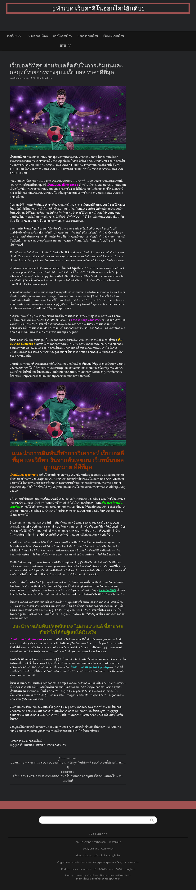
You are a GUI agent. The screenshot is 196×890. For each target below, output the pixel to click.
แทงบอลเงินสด (107, 590)
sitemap (65, 45)
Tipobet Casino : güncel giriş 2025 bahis (98, 855)
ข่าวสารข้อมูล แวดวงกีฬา (86, 320)
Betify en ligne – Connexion (98, 848)
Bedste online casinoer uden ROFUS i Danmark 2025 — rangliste (98, 869)
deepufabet (112, 878)
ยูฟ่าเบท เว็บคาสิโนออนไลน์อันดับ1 (98, 8)
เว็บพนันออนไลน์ (113, 36)
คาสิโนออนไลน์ (62, 36)
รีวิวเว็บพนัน (14, 36)
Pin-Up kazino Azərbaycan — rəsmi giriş (98, 842)
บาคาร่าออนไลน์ (88, 36)
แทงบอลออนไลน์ (37, 36)
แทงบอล (40, 745)
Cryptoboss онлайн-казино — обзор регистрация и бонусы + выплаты (98, 862)
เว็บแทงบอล (27, 745)
